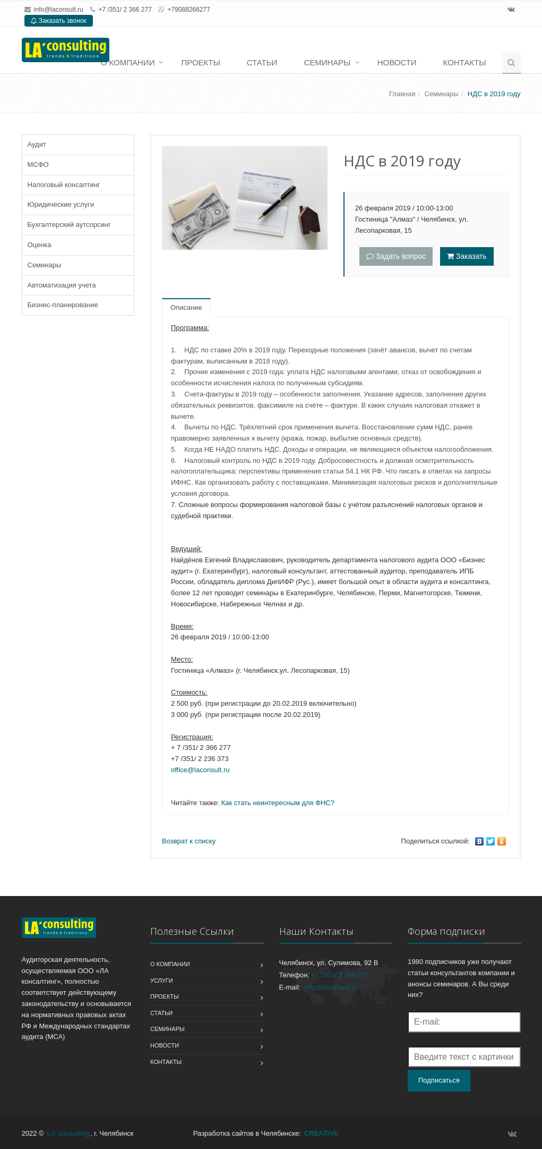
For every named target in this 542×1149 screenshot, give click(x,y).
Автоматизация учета (62, 285)
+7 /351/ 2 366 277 (340, 975)
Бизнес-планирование (63, 305)
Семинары (327, 62)
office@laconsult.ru (200, 770)
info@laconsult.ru (58, 9)
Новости (397, 62)
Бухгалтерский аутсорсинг (69, 225)
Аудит (37, 144)
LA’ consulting (68, 1133)
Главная (402, 94)
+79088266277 (189, 9)
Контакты (464, 62)
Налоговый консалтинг (64, 185)
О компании (128, 62)
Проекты (200, 62)
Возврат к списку (189, 841)
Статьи (262, 62)
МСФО (38, 164)
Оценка (39, 245)
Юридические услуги (61, 204)
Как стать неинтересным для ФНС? (277, 803)
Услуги (161, 980)
